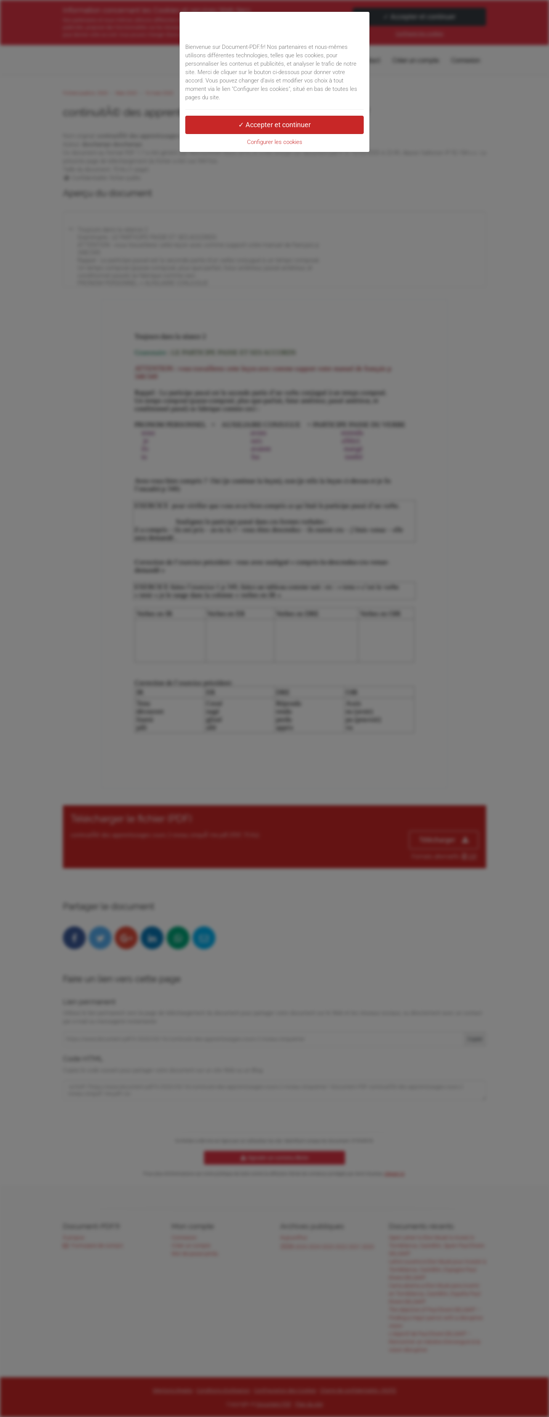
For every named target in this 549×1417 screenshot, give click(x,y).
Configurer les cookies (274, 142)
